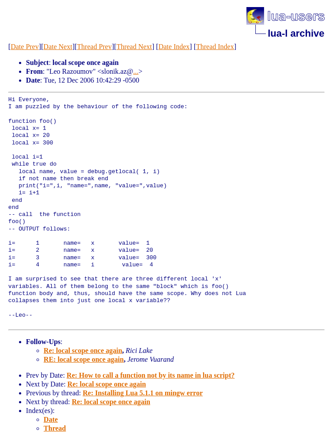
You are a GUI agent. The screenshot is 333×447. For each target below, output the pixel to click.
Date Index (174, 46)
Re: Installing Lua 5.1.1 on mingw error (143, 393)
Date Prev (25, 46)
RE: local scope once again (84, 359)
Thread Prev (94, 46)
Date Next (57, 46)
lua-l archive (296, 33)
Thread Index (215, 46)
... (136, 71)
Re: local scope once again (83, 350)
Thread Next (134, 46)
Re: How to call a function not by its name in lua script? (151, 375)
